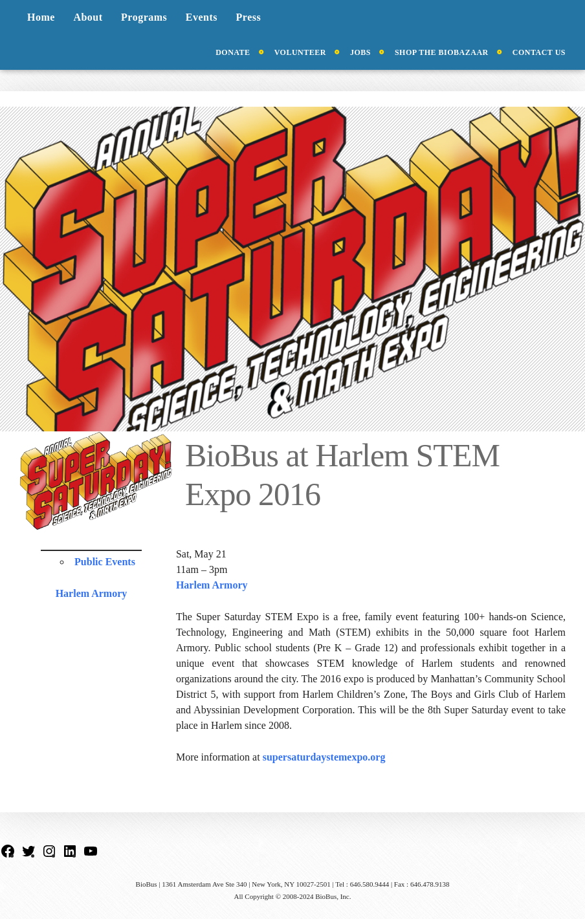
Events (201, 17)
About (87, 17)
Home (41, 17)
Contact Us (539, 52)
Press (248, 17)
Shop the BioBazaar (442, 52)
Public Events (104, 561)
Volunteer (300, 52)
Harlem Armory (91, 593)
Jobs (360, 52)
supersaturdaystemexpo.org (324, 756)
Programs (144, 17)
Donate (232, 52)
